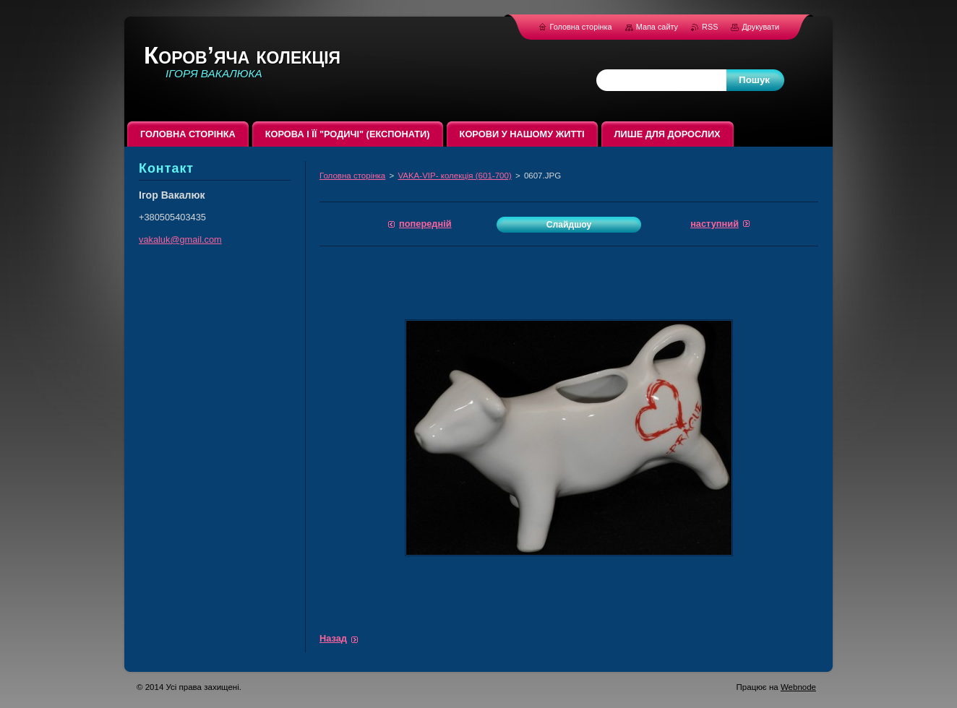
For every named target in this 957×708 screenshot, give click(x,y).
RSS (711, 26)
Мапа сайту (657, 26)
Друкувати (760, 26)
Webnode (798, 687)
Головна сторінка (352, 175)
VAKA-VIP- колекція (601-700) (454, 175)
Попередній (425, 223)
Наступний (714, 223)
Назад (333, 638)
